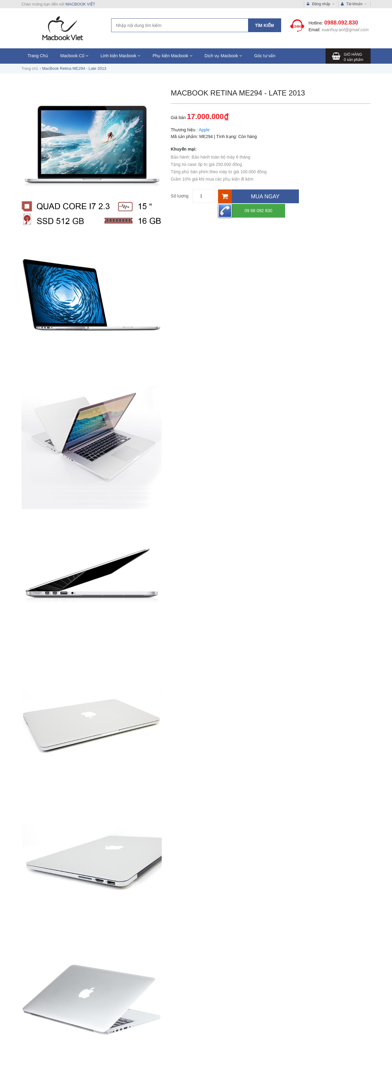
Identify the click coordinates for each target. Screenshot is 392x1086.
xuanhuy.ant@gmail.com (345, 29)
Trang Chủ (38, 55)
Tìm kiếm (264, 25)
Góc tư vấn (264, 55)
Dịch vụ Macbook (223, 55)
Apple (204, 129)
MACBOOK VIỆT (80, 4)
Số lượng (180, 195)
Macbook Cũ (74, 55)
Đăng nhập (321, 4)
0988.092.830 (341, 23)
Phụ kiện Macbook (172, 55)
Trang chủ (29, 68)
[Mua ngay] (258, 196)
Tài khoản (354, 4)
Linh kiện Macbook (120, 55)
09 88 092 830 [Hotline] (327, 196)
